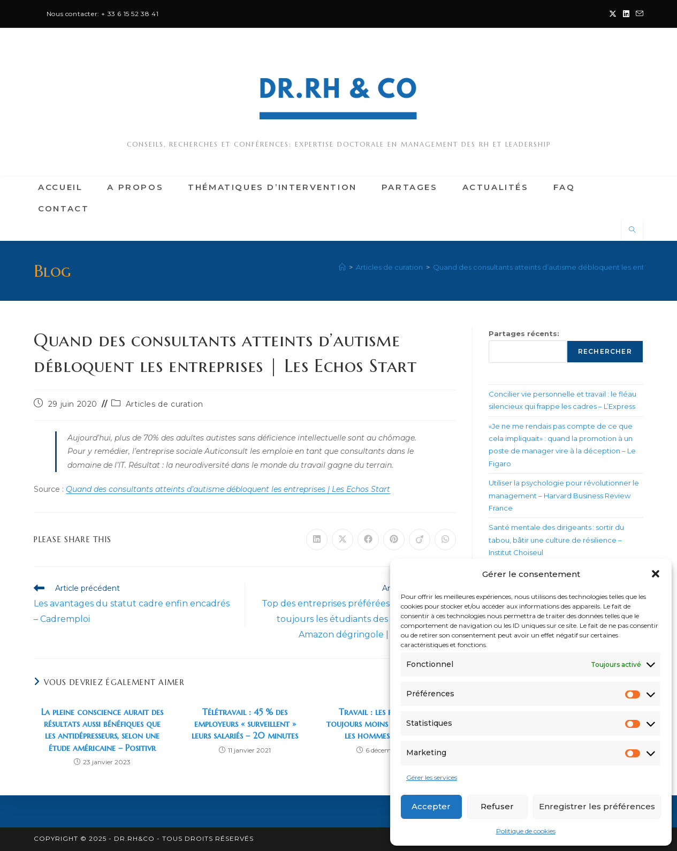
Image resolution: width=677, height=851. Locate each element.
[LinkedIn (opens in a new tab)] (626, 14)
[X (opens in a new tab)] (613, 14)
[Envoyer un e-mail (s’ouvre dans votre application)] (638, 14)
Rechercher (605, 351)
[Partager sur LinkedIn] (317, 539)
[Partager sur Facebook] (368, 539)
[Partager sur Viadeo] (419, 539)
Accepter (431, 806)
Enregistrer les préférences (597, 806)
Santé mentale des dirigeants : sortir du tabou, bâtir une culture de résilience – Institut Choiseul (556, 540)
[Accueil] (342, 267)
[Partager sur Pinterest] (394, 539)
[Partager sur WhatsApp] (445, 539)
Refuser (497, 806)
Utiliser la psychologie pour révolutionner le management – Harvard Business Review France (564, 495)
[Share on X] (342, 539)
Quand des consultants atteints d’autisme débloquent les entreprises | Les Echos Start (228, 489)
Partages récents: (524, 333)
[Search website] (632, 230)
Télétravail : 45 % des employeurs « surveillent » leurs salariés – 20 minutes (245, 723)
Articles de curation (164, 404)
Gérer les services (431, 777)
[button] (655, 573)
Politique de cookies (526, 831)
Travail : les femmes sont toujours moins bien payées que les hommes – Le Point (388, 723)
